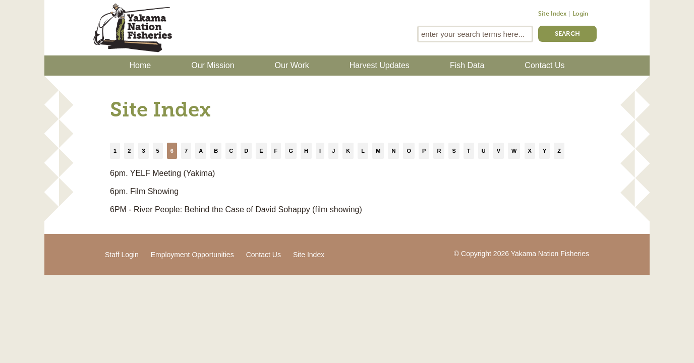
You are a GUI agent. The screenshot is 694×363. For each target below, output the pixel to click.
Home (140, 65)
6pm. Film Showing (144, 191)
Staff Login (122, 255)
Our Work (292, 65)
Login (580, 14)
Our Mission (212, 65)
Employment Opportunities (192, 255)
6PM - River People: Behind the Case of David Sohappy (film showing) (236, 209)
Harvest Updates (380, 65)
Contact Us (544, 65)
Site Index (552, 14)
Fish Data (467, 65)
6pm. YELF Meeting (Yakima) (162, 173)
